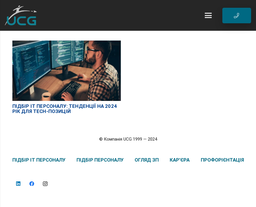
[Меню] (207, 15)
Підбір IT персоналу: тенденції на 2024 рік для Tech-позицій (64, 108)
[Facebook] (32, 184)
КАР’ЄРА (180, 160)
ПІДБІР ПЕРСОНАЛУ (100, 160)
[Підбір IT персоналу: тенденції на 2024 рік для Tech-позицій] (66, 43)
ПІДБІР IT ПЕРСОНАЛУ (39, 160)
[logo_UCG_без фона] (21, 15)
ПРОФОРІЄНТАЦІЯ (222, 160)
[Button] (236, 15)
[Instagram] (45, 184)
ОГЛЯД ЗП (147, 160)
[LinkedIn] (18, 184)
